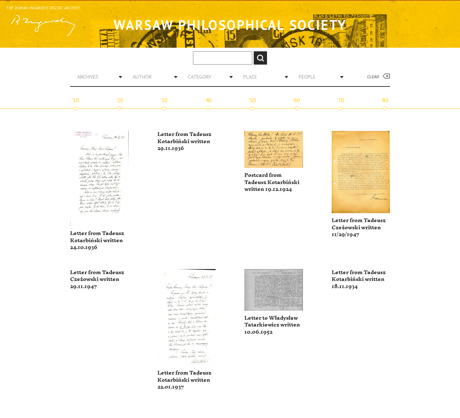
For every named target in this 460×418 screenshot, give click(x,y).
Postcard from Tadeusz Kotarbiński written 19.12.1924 (271, 182)
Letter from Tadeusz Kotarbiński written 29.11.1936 (184, 141)
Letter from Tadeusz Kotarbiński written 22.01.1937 (184, 380)
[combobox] (97, 77)
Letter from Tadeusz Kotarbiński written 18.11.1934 (359, 279)
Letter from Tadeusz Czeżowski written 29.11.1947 (97, 279)
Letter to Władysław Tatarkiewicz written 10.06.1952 (272, 325)
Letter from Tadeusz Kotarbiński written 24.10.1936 (97, 240)
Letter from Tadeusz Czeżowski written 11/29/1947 (359, 227)
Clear (373, 77)
